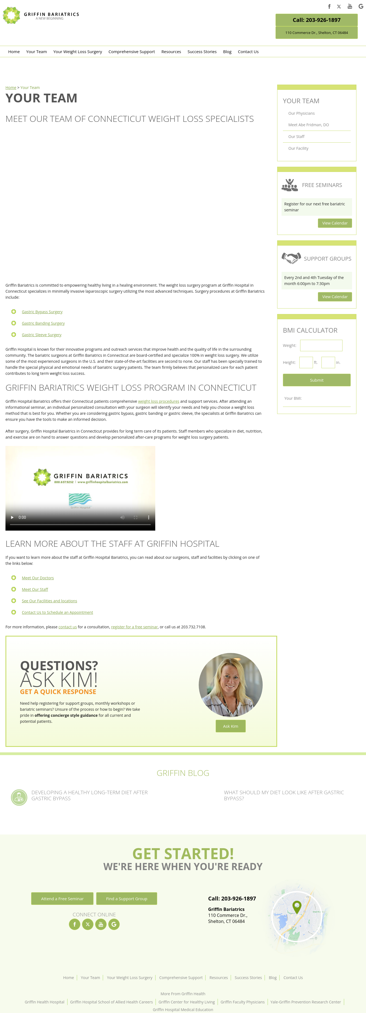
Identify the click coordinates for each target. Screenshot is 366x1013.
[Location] (296, 918)
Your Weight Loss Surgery (77, 51)
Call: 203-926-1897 (317, 20)
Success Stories (202, 51)
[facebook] (329, 7)
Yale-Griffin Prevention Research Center (306, 1002)
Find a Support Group (126, 898)
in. (338, 362)
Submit (317, 380)
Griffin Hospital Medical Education (183, 1009)
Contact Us (248, 51)
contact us (67, 626)
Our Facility (298, 148)
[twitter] (339, 7)
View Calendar (335, 223)
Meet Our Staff (35, 589)
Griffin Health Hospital (44, 1002)
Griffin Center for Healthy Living (187, 1002)
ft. (316, 362)
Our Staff (296, 136)
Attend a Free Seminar (62, 898)
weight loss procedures (158, 401)
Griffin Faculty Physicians (243, 1002)
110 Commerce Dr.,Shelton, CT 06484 (232, 915)
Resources (171, 51)
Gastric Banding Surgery (43, 323)
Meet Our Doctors (38, 577)
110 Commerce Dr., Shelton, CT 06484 (316, 32)
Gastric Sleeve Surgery (42, 334)
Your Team (36, 51)
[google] (361, 7)
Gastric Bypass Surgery (42, 311)
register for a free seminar (134, 626)
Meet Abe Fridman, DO (308, 124)
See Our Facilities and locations (49, 600)
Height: (289, 362)
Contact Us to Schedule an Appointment (57, 612)
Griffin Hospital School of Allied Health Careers (111, 1002)
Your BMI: (292, 398)
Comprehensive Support (132, 51)
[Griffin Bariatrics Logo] (43, 22)
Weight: (289, 345)
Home (14, 51)
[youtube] (350, 7)
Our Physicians (301, 113)
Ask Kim (230, 726)
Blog (227, 51)
